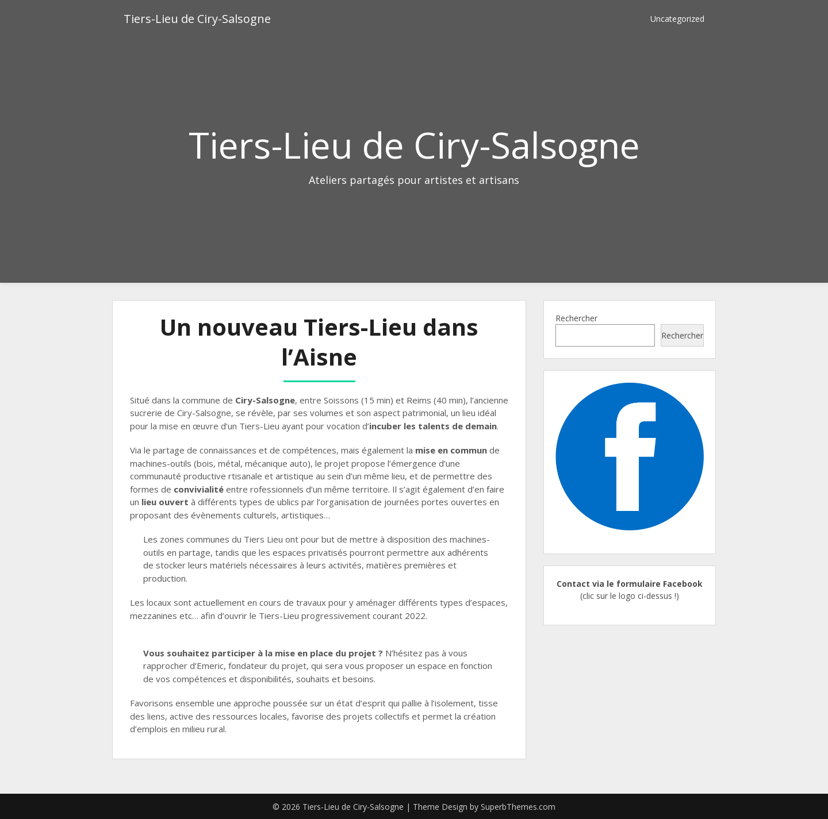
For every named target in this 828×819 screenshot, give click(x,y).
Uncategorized (677, 18)
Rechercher (576, 318)
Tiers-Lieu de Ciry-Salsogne (197, 18)
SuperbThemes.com (518, 806)
